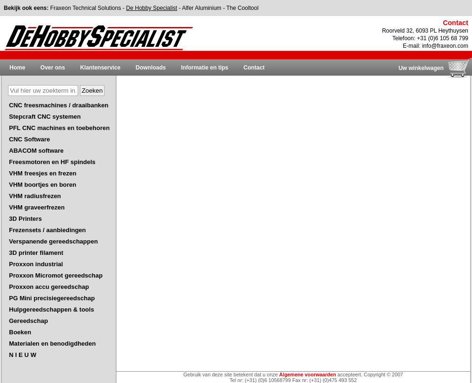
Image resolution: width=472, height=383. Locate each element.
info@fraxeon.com (445, 46)
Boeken (20, 332)
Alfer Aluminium (201, 8)
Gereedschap (28, 320)
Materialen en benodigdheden (52, 343)
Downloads (151, 67)
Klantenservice (100, 67)
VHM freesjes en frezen (42, 173)
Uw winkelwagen (421, 68)
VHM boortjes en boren (42, 184)
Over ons (52, 67)
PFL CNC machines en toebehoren (59, 127)
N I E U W (22, 354)
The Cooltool (243, 8)
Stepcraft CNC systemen (45, 116)
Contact (254, 67)
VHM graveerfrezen (37, 207)
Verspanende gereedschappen (53, 241)
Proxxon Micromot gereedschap (56, 275)
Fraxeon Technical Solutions (85, 8)
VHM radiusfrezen (35, 196)
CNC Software (29, 139)
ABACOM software (36, 150)
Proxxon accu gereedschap (49, 286)
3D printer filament (36, 252)
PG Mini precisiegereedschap (52, 298)
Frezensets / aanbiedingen (47, 230)
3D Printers (25, 218)
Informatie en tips (204, 67)
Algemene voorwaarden (307, 374)
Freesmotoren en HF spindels (52, 161)
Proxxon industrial (36, 264)
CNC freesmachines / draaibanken (58, 105)
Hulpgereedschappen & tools (51, 309)
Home (17, 67)
